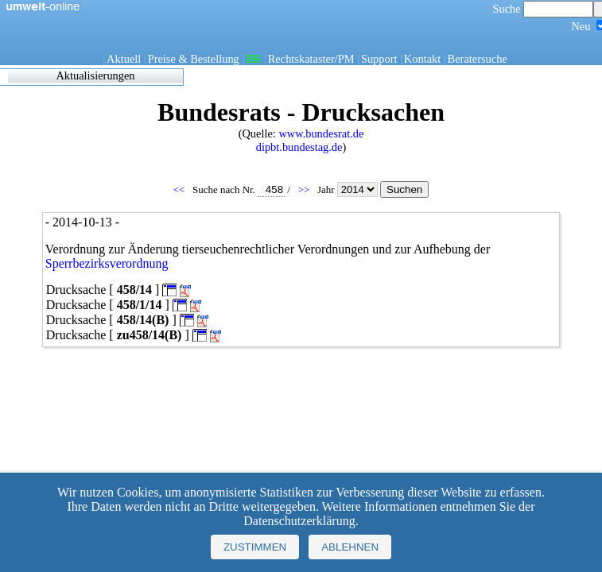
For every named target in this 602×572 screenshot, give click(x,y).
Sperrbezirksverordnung (107, 263)
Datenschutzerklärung (299, 521)
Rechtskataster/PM (311, 58)
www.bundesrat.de (320, 133)
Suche (543, 8)
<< (180, 189)
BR (253, 58)
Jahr (348, 189)
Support (379, 58)
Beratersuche (477, 58)
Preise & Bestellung (193, 58)
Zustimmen (254, 547)
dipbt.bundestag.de (299, 147)
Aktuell (124, 58)
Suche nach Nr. (238, 189)
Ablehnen (350, 547)
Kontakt (422, 58)
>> (305, 189)
